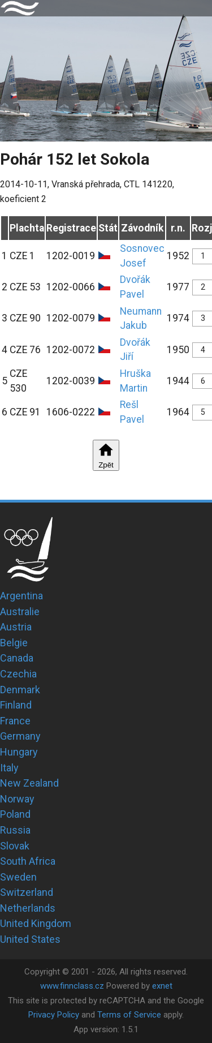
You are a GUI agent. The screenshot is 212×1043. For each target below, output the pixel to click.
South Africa (27, 861)
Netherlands (27, 908)
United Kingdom (35, 923)
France (15, 721)
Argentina (21, 596)
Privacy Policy (53, 1015)
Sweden (18, 877)
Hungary (19, 752)
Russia (15, 830)
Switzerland (26, 892)
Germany (20, 736)
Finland (16, 705)
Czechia (18, 674)
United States (30, 939)
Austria (16, 627)
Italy (9, 768)
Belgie (14, 643)
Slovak (14, 846)
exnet (162, 986)
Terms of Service (129, 1015)
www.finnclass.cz (72, 986)
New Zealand (29, 783)
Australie (20, 611)
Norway (17, 799)
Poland (15, 814)
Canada (16, 658)
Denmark (20, 690)
